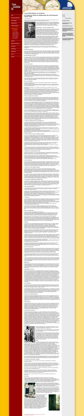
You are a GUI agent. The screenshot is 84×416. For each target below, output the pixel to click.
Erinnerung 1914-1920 (15, 17)
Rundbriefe (13, 46)
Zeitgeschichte (14, 23)
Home (12, 15)
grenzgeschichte (28, 414)
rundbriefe (39, 414)
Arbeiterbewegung (14, 25)
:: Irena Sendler (14, 38)
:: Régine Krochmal (15, 33)
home (25, 414)
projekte (37, 414)
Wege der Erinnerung (15, 43)
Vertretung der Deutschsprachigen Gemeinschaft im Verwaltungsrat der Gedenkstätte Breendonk (68, 39)
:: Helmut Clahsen (15, 35)
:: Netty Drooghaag (15, 32)
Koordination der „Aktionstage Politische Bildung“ (67, 23)
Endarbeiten (13, 51)
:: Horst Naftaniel (15, 29)
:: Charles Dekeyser (15, 34)
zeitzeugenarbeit (33, 414)
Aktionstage (13, 48)
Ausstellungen (14, 20)
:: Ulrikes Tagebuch (15, 37)
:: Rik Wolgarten (14, 30)
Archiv (12, 54)
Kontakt (12, 56)
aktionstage (43, 414)
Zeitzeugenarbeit (14, 28)
